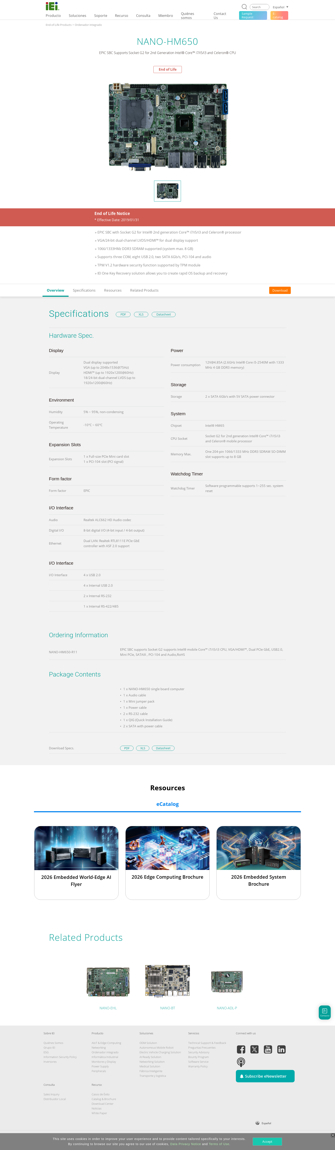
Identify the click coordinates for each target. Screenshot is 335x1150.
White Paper (99, 1113)
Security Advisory (198, 1052)
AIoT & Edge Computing (106, 1043)
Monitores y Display (104, 1062)
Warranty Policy (198, 1066)
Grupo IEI (49, 1047)
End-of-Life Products (59, 25)
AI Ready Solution (150, 1057)
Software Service (198, 1062)
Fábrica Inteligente (151, 1071)
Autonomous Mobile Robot (156, 1047)
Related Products (144, 290)
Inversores (50, 1062)
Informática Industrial (105, 1057)
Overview (55, 290)
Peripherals (99, 1071)
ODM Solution (148, 1043)
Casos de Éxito (101, 1094)
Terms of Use (219, 1144)
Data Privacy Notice (185, 1144)
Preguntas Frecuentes (202, 1047)
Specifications (84, 290)
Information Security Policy (60, 1057)
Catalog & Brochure (104, 1099)
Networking (99, 1047)
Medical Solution (150, 1066)
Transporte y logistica (153, 1076)
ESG (46, 1052)
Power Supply (100, 1066)
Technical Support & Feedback (207, 1043)
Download (280, 290)
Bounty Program (198, 1057)
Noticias (96, 1108)
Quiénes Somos (53, 1043)
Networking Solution (152, 1062)
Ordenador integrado (88, 25)
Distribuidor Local (55, 1099)
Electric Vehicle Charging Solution (160, 1052)
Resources (113, 290)
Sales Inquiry (51, 1094)
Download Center (102, 1104)
